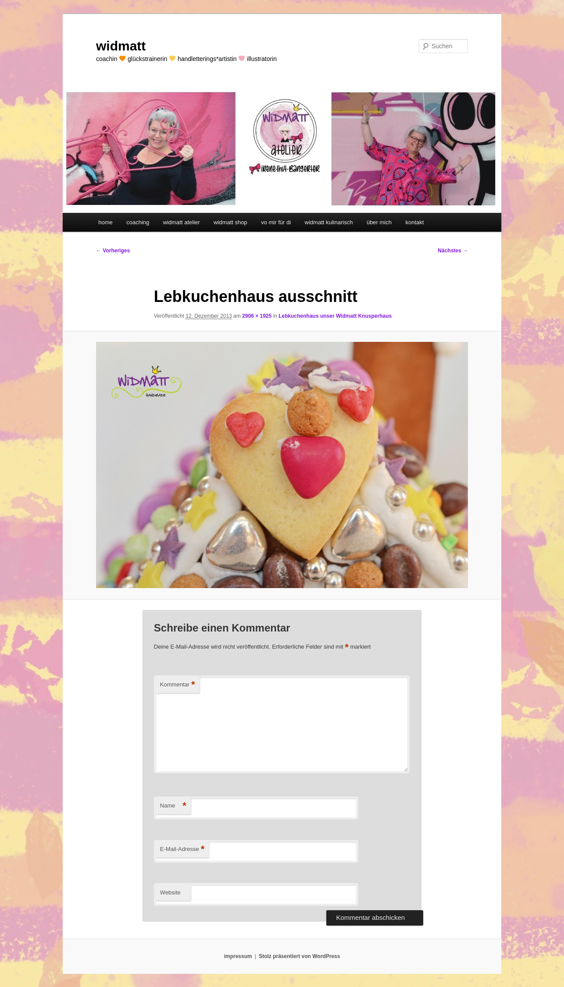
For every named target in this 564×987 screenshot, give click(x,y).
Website (170, 892)
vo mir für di (276, 222)
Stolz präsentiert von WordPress (299, 956)
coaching (137, 222)
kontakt (414, 222)
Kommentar (177, 684)
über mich (379, 222)
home (105, 222)
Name (173, 806)
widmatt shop (230, 222)
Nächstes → (453, 251)
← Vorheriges (113, 251)
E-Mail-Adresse (182, 849)
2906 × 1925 (256, 316)
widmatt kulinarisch (329, 222)
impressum (238, 956)
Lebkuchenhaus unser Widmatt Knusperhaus (335, 316)
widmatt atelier (181, 222)
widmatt (121, 46)
